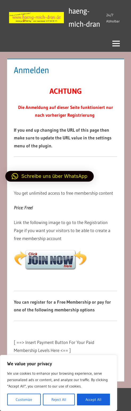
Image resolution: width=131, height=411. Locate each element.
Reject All (58, 399)
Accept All (93, 399)
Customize (24, 399)
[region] (58, 383)
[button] (49, 176)
